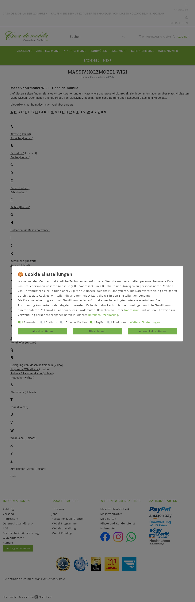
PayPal (100, 322)
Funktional (120, 322)
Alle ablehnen (97, 331)
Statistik (51, 322)
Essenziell (30, 322)
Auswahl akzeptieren (152, 331)
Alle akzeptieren (42, 331)
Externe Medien (76, 322)
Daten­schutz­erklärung (103, 315)
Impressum (132, 310)
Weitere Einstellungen (145, 322)
